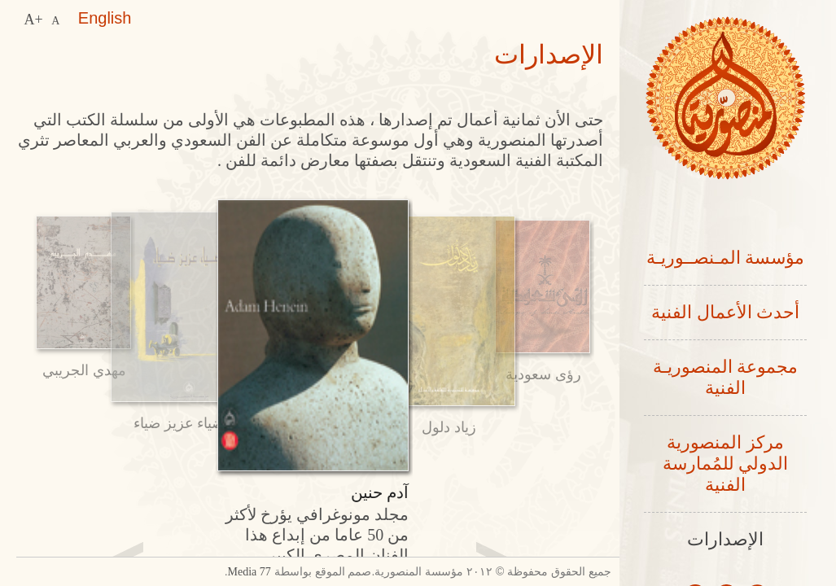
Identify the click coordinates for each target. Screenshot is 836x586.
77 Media (199, 572)
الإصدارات (725, 546)
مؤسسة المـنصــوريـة (725, 258)
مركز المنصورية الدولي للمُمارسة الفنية (726, 468)
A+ (33, 18)
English (104, 18)
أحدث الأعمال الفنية (725, 314)
